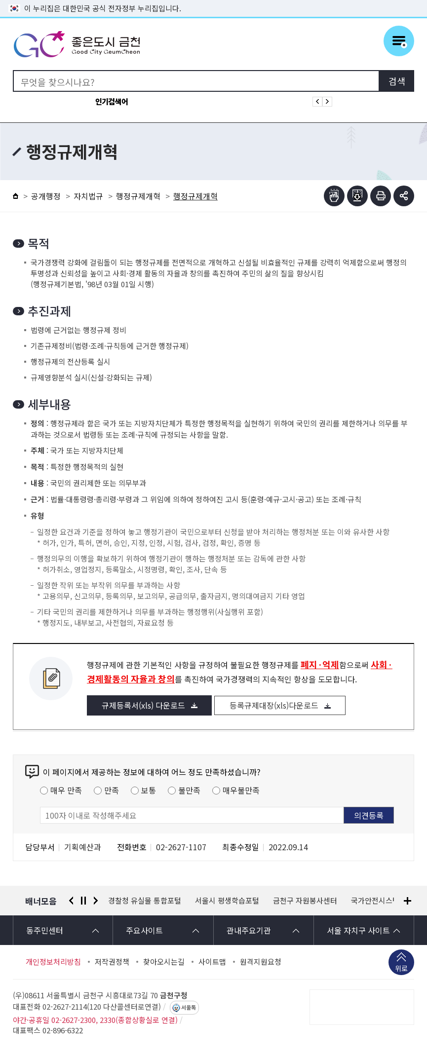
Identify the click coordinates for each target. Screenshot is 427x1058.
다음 (96, 901)
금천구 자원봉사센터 (305, 900)
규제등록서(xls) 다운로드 (143, 705)
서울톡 (188, 1007)
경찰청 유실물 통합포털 (144, 900)
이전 (71, 901)
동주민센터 (44, 930)
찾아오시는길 (164, 961)
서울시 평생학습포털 (227, 900)
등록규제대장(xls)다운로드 (274, 705)
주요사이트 (144, 930)
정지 (83, 901)
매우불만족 (241, 790)
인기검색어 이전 (317, 102)
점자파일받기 (357, 196)
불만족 (189, 790)
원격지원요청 (260, 961)
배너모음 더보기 (407, 901)
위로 (401, 969)
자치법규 (88, 196)
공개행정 (46, 196)
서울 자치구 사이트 (358, 930)
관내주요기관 (249, 930)
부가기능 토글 (403, 196)
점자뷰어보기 (334, 196)
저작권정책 (112, 961)
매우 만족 (66, 790)
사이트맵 (212, 961)
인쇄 (380, 196)
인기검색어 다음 (327, 102)
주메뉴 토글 (399, 41)
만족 (111, 790)
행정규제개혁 (138, 196)
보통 (148, 790)
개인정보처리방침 (53, 961)
